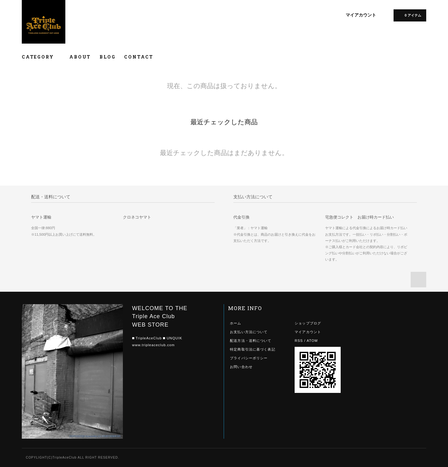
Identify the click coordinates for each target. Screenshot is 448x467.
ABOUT (80, 57)
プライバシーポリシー (249, 358)
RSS (299, 340)
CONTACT (138, 57)
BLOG (107, 57)
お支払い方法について (249, 332)
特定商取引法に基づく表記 (252, 349)
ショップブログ (308, 323)
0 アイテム (409, 14)
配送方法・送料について (250, 340)
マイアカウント (361, 14)
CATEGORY (41, 57)
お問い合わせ (241, 367)
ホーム (235, 323)
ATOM (312, 340)
